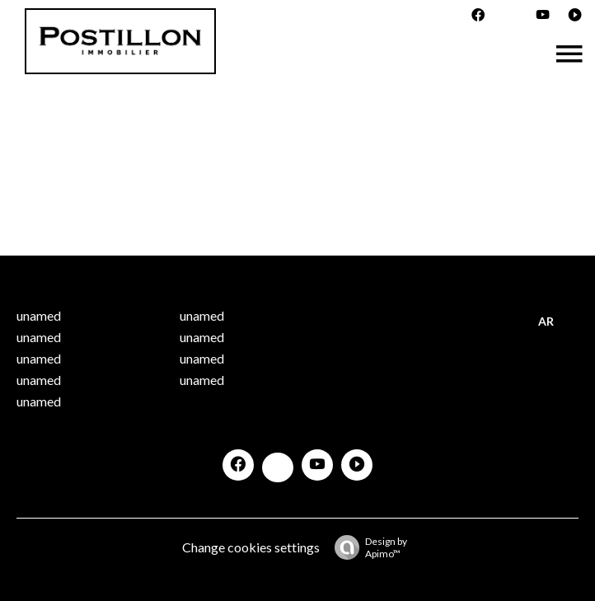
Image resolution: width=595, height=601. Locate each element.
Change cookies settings (251, 547)
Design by (366, 547)
